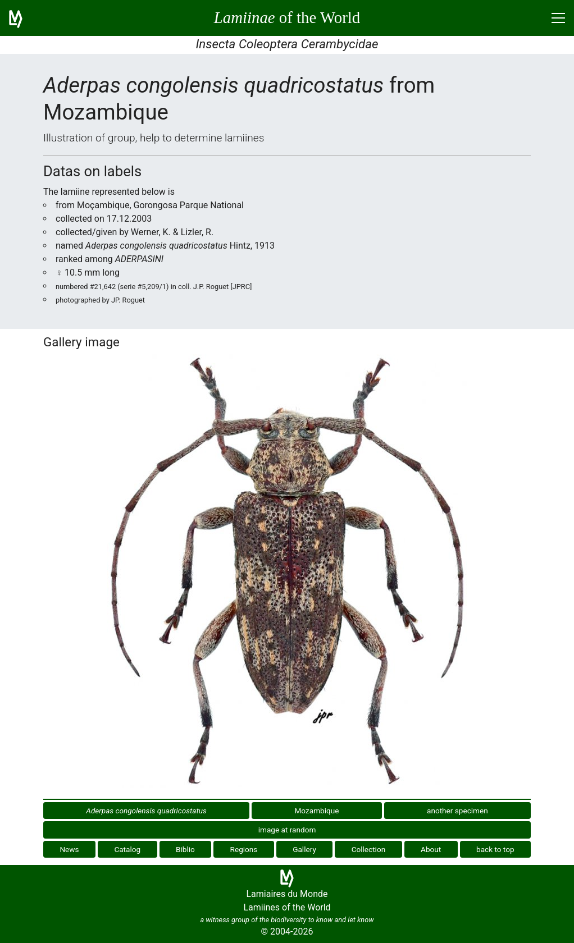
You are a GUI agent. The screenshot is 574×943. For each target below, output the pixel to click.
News (69, 849)
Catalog (127, 849)
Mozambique (316, 810)
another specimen (457, 810)
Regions (244, 849)
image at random (287, 829)
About (431, 849)
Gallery (304, 849)
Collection (369, 849)
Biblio (185, 849)
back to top (495, 849)
